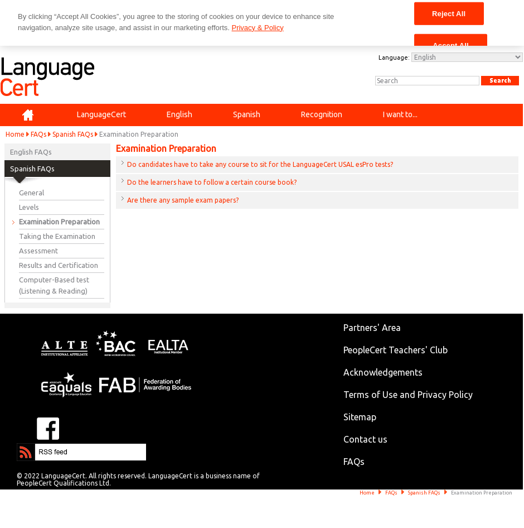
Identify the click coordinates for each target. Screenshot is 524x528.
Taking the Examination (57, 236)
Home (15, 134)
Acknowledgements (383, 372)
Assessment (38, 251)
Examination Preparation (59, 221)
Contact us (365, 439)
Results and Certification (58, 265)
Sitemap (359, 417)
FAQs (38, 134)
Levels (29, 207)
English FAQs (31, 152)
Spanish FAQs (72, 134)
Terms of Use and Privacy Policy (408, 395)
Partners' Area (372, 328)
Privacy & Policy (257, 27)
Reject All (448, 13)
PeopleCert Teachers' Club (395, 350)
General (31, 192)
